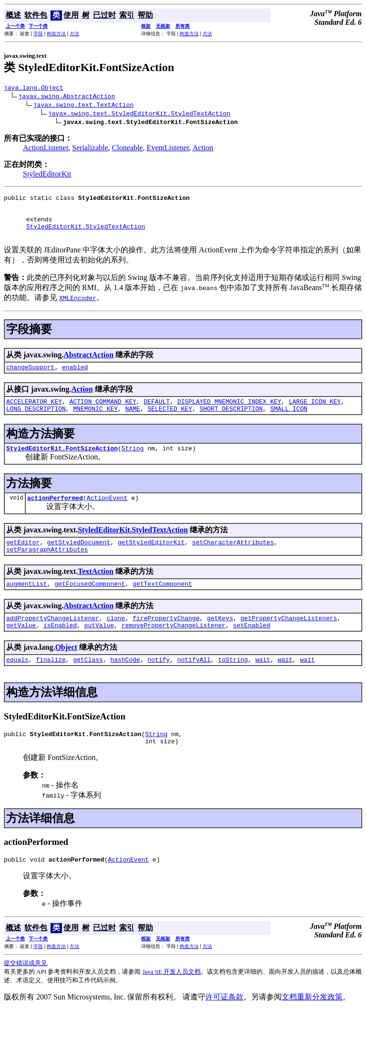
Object (66, 671)
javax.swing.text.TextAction (83, 106)
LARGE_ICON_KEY (315, 414)
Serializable (90, 149)
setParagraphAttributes (47, 569)
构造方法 (56, 33)
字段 (38, 33)
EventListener (168, 149)
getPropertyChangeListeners (288, 640)
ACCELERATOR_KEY (34, 414)
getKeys (220, 640)
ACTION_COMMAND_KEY (103, 414)
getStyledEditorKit (151, 560)
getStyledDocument (79, 560)
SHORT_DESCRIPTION (231, 422)
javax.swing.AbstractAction (67, 97)
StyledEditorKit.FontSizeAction (62, 463)
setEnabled (251, 649)
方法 (74, 33)
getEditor (23, 560)
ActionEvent (107, 514)
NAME (132, 422)
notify (158, 685)
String (133, 463)
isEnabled (60, 649)
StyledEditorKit (47, 175)
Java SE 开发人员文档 (171, 1001)
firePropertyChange (165, 640)
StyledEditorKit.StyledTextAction (85, 234)
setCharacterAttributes (233, 560)
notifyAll (194, 685)
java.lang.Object (33, 88)
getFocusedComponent (89, 605)
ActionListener (45, 149)
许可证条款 (224, 1027)
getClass (87, 685)
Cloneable (127, 149)
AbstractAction (88, 365)
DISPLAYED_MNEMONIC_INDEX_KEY (229, 414)
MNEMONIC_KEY (95, 422)
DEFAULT (157, 414)
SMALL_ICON (288, 422)
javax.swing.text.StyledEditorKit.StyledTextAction (139, 114)
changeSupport (30, 378)
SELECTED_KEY (169, 422)
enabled (75, 378)
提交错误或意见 (25, 993)
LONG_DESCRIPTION (36, 422)
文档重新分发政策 (312, 1027)
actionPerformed (55, 514)
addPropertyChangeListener (52, 640)
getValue (21, 649)
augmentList (26, 605)
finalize (50, 685)
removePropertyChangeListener (173, 649)
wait (262, 685)
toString (233, 685)
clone (116, 640)
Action (203, 149)
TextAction (95, 591)
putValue (99, 649)
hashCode (125, 685)
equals (17, 685)
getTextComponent (162, 605)
